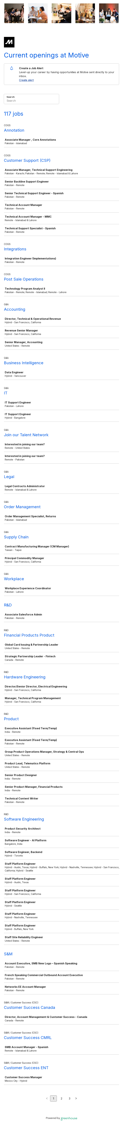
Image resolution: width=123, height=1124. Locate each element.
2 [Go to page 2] (61, 1098)
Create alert (26, 80)
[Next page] (76, 1098)
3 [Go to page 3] (69, 1098)
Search (11, 97)
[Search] (31, 101)
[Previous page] (46, 1098)
